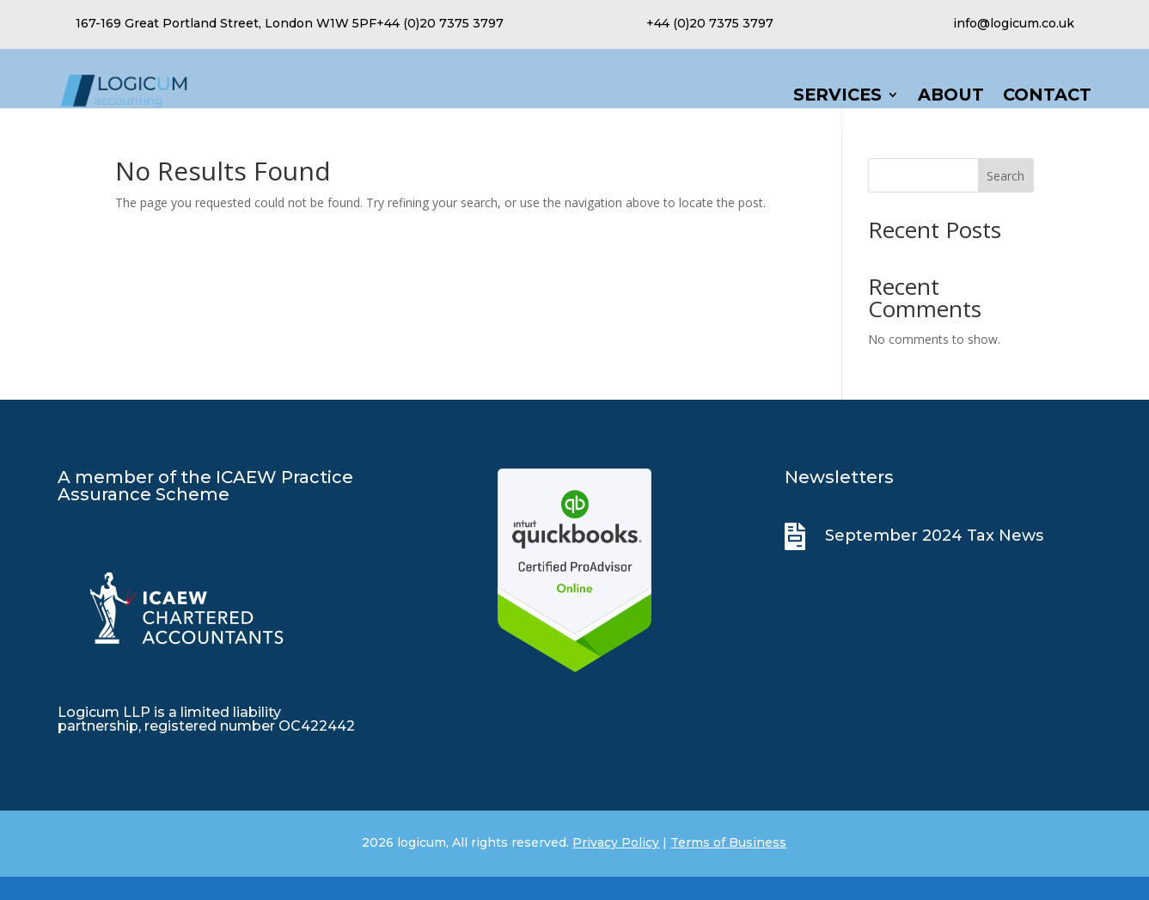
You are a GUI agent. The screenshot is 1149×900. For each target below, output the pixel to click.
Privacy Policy (615, 865)
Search (1005, 199)
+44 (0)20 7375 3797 (709, 23)
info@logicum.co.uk (1013, 23)
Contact (1047, 97)
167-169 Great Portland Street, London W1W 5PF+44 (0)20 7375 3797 (290, 23)
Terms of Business (728, 865)
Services (837, 97)
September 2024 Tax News (934, 558)
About (951, 97)
